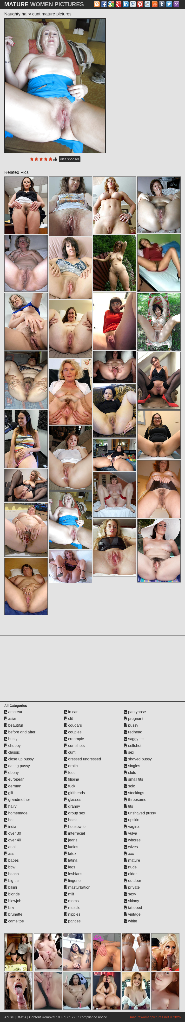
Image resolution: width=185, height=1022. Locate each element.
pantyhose (135, 712)
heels (71, 820)
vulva (130, 833)
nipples (72, 914)
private (131, 887)
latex (70, 854)
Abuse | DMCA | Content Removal (29, 1017)
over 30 (12, 833)
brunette (13, 914)
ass (9, 854)
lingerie (72, 881)
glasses (72, 800)
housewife (75, 827)
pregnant (133, 719)
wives (131, 847)
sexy (130, 894)
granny (72, 806)
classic (12, 752)
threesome (135, 800)
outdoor (132, 881)
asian (11, 719)
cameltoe (14, 921)
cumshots (74, 746)
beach (11, 874)
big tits (12, 881)
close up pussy (19, 759)
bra (9, 908)
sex (129, 752)
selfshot (132, 746)
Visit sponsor (69, 159)
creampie (74, 739)
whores (132, 840)
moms (71, 901)
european (14, 779)
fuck (69, 786)
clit (68, 719)
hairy (10, 806)
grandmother (17, 800)
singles (132, 766)
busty (11, 739)
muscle (72, 908)
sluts (130, 773)
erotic (71, 766)
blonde (12, 894)
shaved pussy (138, 759)
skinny (131, 901)
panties (72, 921)
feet (69, 773)
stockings (134, 793)
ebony (11, 773)
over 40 (12, 840)
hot (9, 820)
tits (128, 806)
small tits (133, 779)
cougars (73, 725)
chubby (12, 746)
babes (11, 860)
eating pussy (17, 766)
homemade (16, 813)
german (12, 786)
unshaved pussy (140, 813)
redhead (133, 732)
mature (132, 860)
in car (71, 712)
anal (10, 847)
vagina (131, 827)
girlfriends (74, 793)
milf (69, 894)
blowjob (12, 901)
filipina (71, 779)
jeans (71, 840)
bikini (10, 887)
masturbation (77, 887)
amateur (13, 712)
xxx (129, 854)
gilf (8, 793)
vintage (132, 914)
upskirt (131, 820)
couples (73, 732)
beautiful (13, 725)
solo (129, 786)
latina (71, 860)
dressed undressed (82, 759)
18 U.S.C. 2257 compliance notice (81, 1017)
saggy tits (134, 739)
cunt (70, 752)
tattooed (133, 908)
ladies (71, 847)
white (130, 921)
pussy (131, 725)
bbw (9, 867)
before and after (19, 732)
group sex (74, 813)
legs (69, 867)
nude (130, 867)
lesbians (73, 874)
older (130, 874)
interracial (74, 833)
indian (11, 827)
